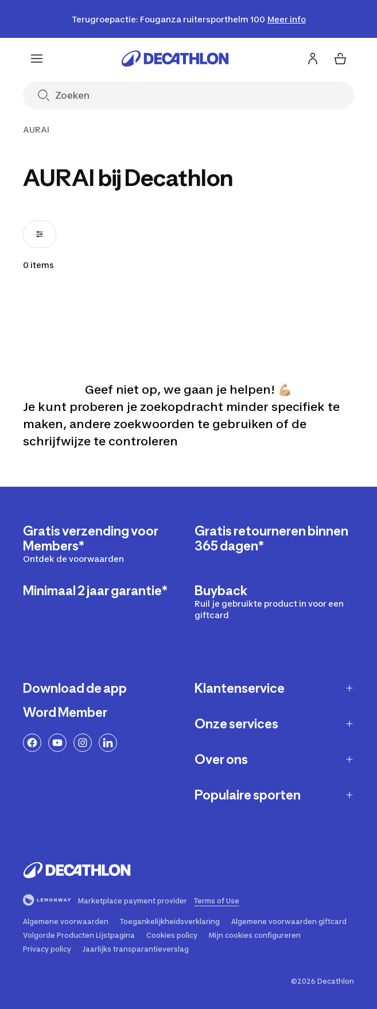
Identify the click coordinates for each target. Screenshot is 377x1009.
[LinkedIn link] (108, 743)
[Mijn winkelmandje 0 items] (340, 58)
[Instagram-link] (82, 743)
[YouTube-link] (57, 743)
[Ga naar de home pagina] (175, 59)
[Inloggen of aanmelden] (313, 58)
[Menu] (36, 58)
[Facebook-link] (32, 743)
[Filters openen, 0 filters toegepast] (39, 234)
